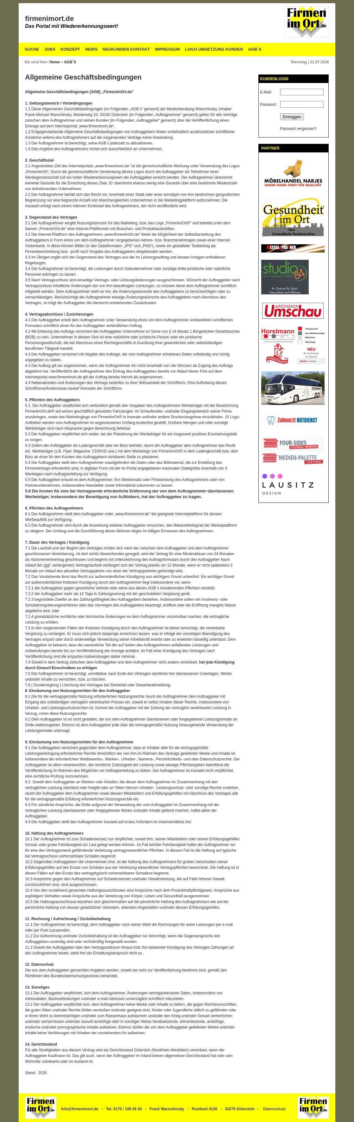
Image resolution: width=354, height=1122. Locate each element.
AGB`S (255, 49)
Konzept (70, 49)
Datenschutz (274, 1109)
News (91, 49)
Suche (32, 49)
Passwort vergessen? (298, 128)
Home (54, 62)
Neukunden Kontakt (126, 49)
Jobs (49, 49)
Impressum (167, 49)
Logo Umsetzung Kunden (214, 49)
